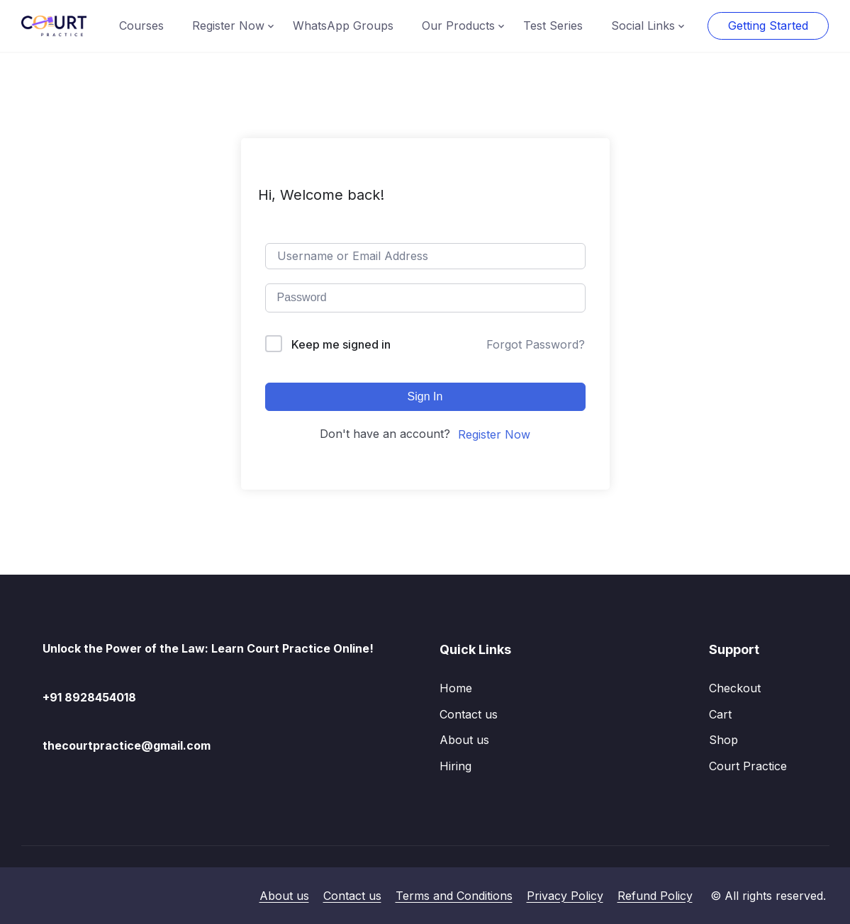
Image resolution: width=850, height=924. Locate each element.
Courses (141, 25)
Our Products (458, 25)
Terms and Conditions (454, 896)
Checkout (735, 688)
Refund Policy (655, 896)
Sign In (425, 396)
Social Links (643, 25)
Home (456, 688)
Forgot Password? (535, 344)
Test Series (553, 25)
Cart (720, 714)
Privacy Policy (565, 896)
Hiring (455, 766)
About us (464, 740)
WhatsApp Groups (343, 25)
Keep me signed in (341, 344)
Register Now (228, 25)
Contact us (469, 714)
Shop (723, 740)
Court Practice (748, 766)
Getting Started (768, 25)
